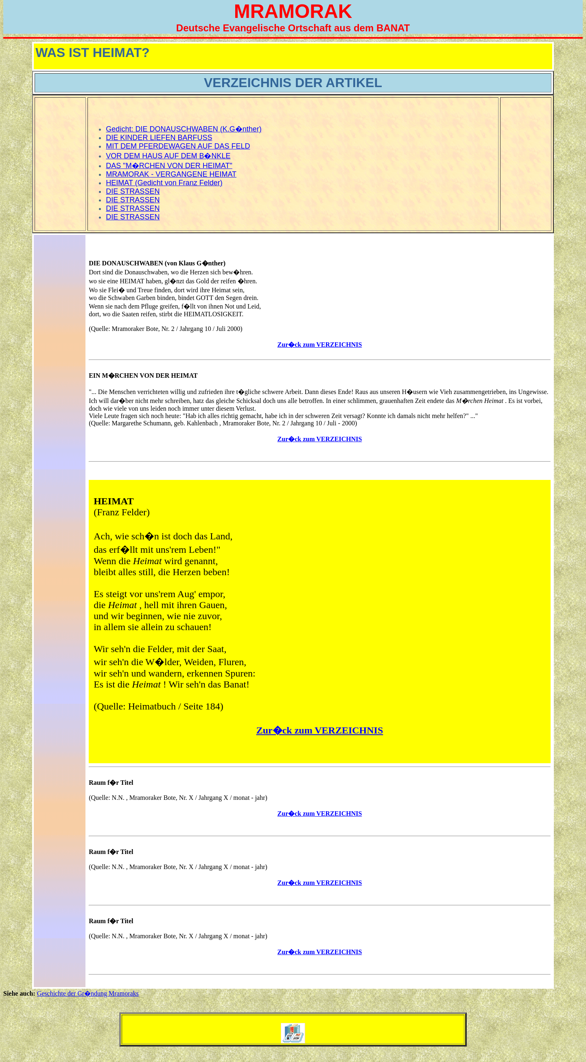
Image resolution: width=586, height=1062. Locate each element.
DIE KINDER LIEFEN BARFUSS (159, 138)
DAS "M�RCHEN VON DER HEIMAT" (169, 166)
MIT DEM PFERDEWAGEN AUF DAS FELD (178, 146)
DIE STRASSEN (133, 191)
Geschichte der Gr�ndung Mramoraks (88, 993)
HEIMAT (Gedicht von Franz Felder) (164, 183)
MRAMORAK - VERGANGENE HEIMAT (171, 174)
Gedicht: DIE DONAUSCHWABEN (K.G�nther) (183, 129)
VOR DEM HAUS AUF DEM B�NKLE (168, 156)
